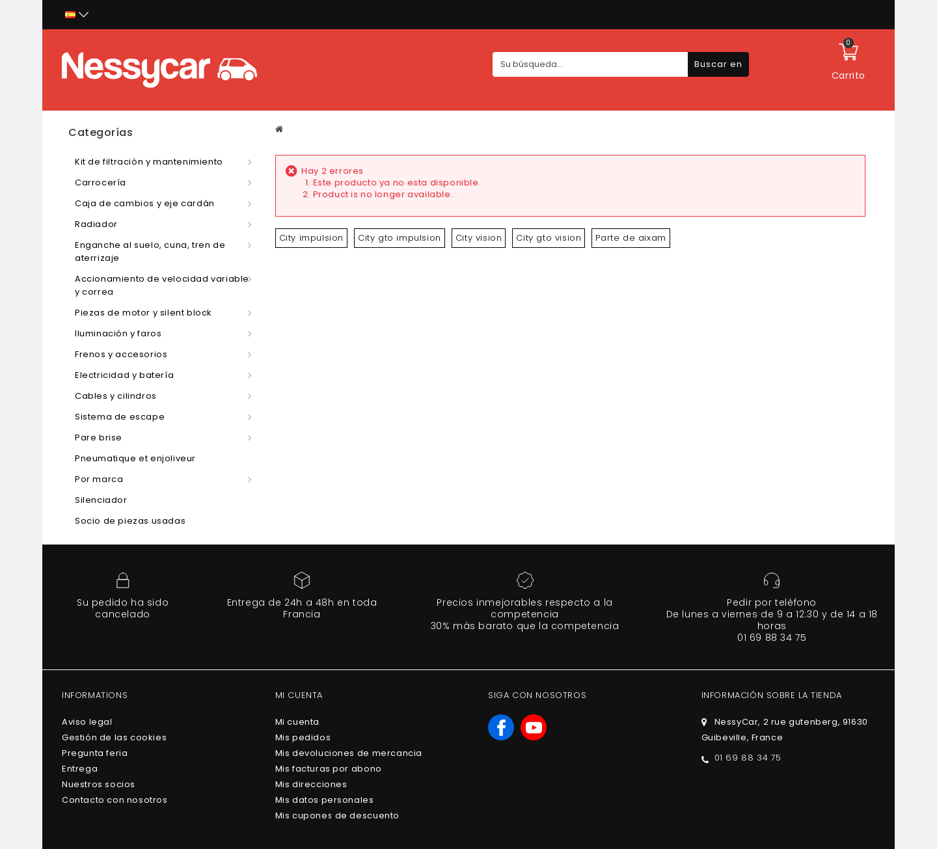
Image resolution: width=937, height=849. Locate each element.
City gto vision (548, 238)
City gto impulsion (399, 238)
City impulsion (311, 238)
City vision (478, 238)
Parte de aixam (630, 238)
